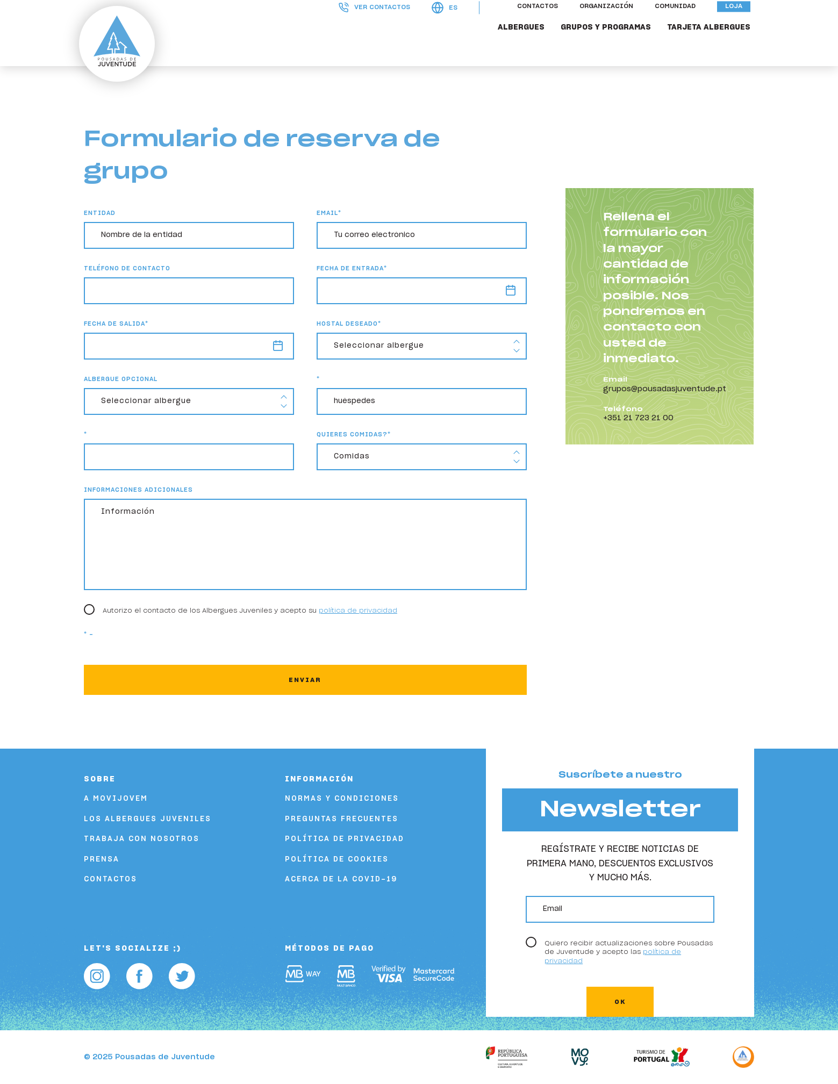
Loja (737, 23)
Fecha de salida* (116, 324)
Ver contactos (378, 24)
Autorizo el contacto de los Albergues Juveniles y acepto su (250, 610)
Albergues (525, 44)
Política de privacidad (344, 839)
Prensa (101, 859)
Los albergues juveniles (147, 819)
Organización (610, 23)
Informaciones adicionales (138, 490)
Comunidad (678, 23)
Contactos (541, 23)
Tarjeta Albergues (712, 44)
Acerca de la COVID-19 (341, 879)
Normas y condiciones (342, 798)
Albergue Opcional (120, 379)
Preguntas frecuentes (341, 819)
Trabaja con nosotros (141, 839)
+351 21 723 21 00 (638, 418)
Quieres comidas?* (354, 434)
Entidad (100, 213)
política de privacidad (358, 610)
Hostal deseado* (349, 324)
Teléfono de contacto (127, 268)
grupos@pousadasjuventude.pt (664, 389)
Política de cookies (337, 859)
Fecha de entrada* (352, 268)
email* (329, 213)
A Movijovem (116, 798)
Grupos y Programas (609, 44)
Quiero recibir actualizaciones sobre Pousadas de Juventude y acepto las (629, 952)
